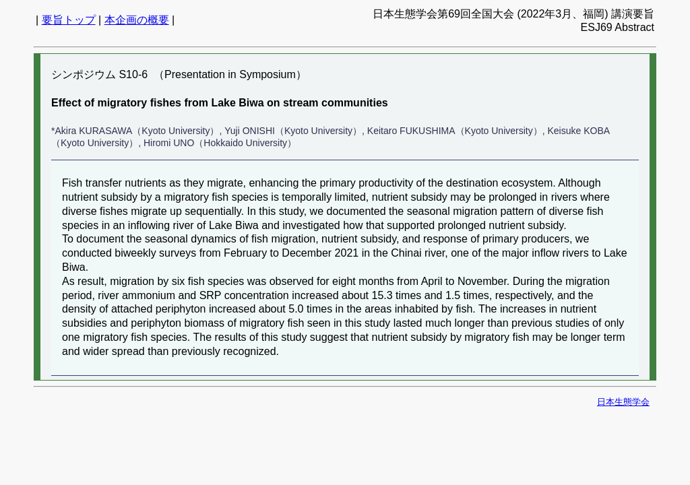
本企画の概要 (136, 20)
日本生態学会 (623, 402)
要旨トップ (69, 20)
